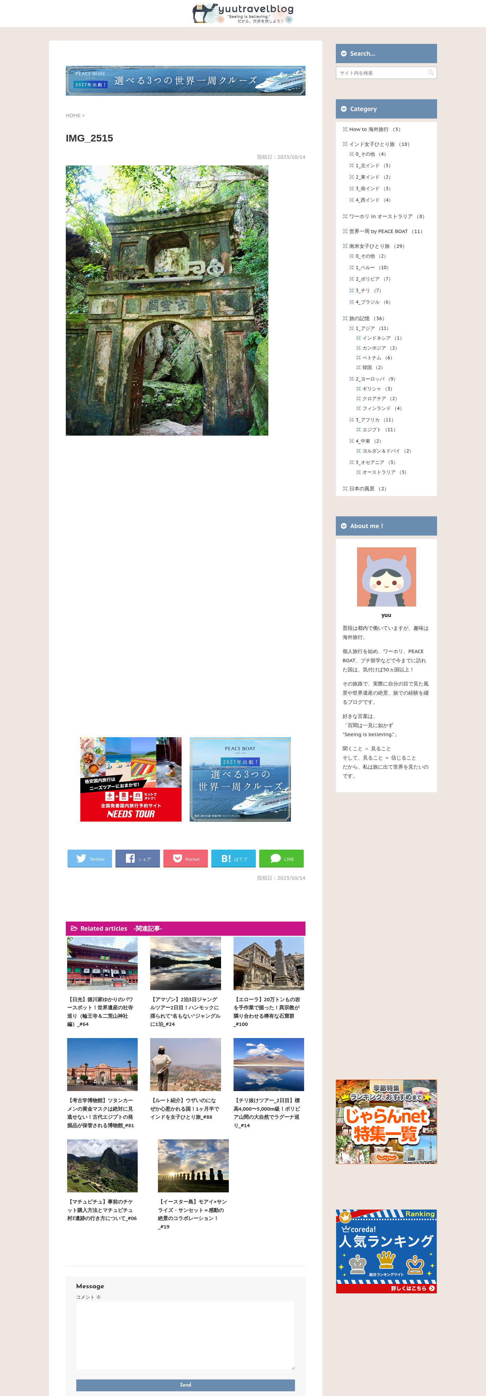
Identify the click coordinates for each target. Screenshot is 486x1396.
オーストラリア (385, 472)
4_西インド (374, 200)
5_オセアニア (377, 462)
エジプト (380, 429)
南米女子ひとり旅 (378, 246)
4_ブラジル (374, 302)
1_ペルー (373, 267)
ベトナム (378, 358)
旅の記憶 (368, 318)
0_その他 (372, 154)
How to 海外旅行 (376, 129)
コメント (88, 1184)
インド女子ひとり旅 (380, 144)
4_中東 (370, 441)
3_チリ (370, 290)
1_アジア (373, 328)
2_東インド (374, 177)
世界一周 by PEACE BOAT (387, 231)
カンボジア (381, 348)
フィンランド (383, 408)
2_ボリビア (374, 279)
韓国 (373, 367)
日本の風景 (369, 488)
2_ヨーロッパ (377, 379)
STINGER (307, 1384)
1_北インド (374, 165)
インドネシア (383, 338)
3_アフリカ (376, 420)
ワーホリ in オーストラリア (388, 216)
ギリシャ (378, 389)
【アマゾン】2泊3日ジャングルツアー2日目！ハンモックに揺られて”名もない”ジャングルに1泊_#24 (155, 1006)
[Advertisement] (185, 520)
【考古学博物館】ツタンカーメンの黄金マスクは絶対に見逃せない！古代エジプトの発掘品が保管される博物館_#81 (274, 1006)
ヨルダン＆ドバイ (388, 451)
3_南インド (374, 188)
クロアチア (381, 398)
